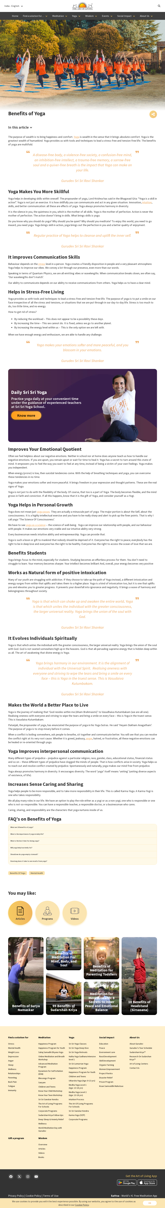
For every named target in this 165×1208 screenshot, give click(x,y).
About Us (144, 15)
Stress (11, 1056)
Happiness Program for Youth (51, 1060)
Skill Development (107, 1073)
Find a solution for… (33, 15)
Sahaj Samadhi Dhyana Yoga (50, 1065)
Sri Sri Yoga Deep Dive (79, 1060)
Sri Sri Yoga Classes (78, 1056)
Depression (13, 1069)
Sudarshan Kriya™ (137, 1065)
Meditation (58, 15)
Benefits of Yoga (17, 886)
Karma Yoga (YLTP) (77, 1128)
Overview (42, 1157)
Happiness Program (47, 1056)
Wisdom (89, 15)
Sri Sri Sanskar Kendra (48, 1112)
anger (89, 739)
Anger (11, 1073)
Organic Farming (106, 1077)
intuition (147, 203)
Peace (102, 1060)
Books (41, 1170)
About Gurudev (136, 1056)
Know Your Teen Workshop (50, 1108)
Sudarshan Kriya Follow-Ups (50, 1128)
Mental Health (14, 1060)
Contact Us (134, 1080)
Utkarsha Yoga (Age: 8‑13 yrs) (82, 1093)
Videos (41, 1166)
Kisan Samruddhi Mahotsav (111, 1099)
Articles (41, 1161)
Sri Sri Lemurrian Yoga (78, 1076)
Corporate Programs (47, 1123)
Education (103, 1056)
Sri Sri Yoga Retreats (78, 1065)
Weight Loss (13, 1065)
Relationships (14, 1086)
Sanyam (42, 1095)
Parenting (12, 1090)
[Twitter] (19, 1189)
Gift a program (16, 1150)
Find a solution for (18, 1050)
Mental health (37, 886)
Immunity (12, 1103)
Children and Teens (47, 1099)
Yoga (74, 15)
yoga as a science (36, 525)
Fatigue (11, 1099)
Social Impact (124, 15)
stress (41, 264)
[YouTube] (36, 1189)
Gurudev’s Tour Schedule (141, 1060)
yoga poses (43, 512)
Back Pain (12, 1094)
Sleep (10, 1077)
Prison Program (106, 1094)
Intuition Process (76, 1112)
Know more (26, 416)
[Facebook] (11, 1189)
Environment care (107, 1065)
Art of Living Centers (139, 1076)
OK (149, 1203)
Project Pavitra (106, 1086)
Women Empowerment (109, 1082)
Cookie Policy (81, 1204)
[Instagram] (28, 1189)
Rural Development (107, 1069)
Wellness (12, 1082)
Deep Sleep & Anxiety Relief (51, 1132)
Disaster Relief (106, 1090)
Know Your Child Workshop (50, 1103)
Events (105, 15)
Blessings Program (47, 1091)
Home (15, 15)
